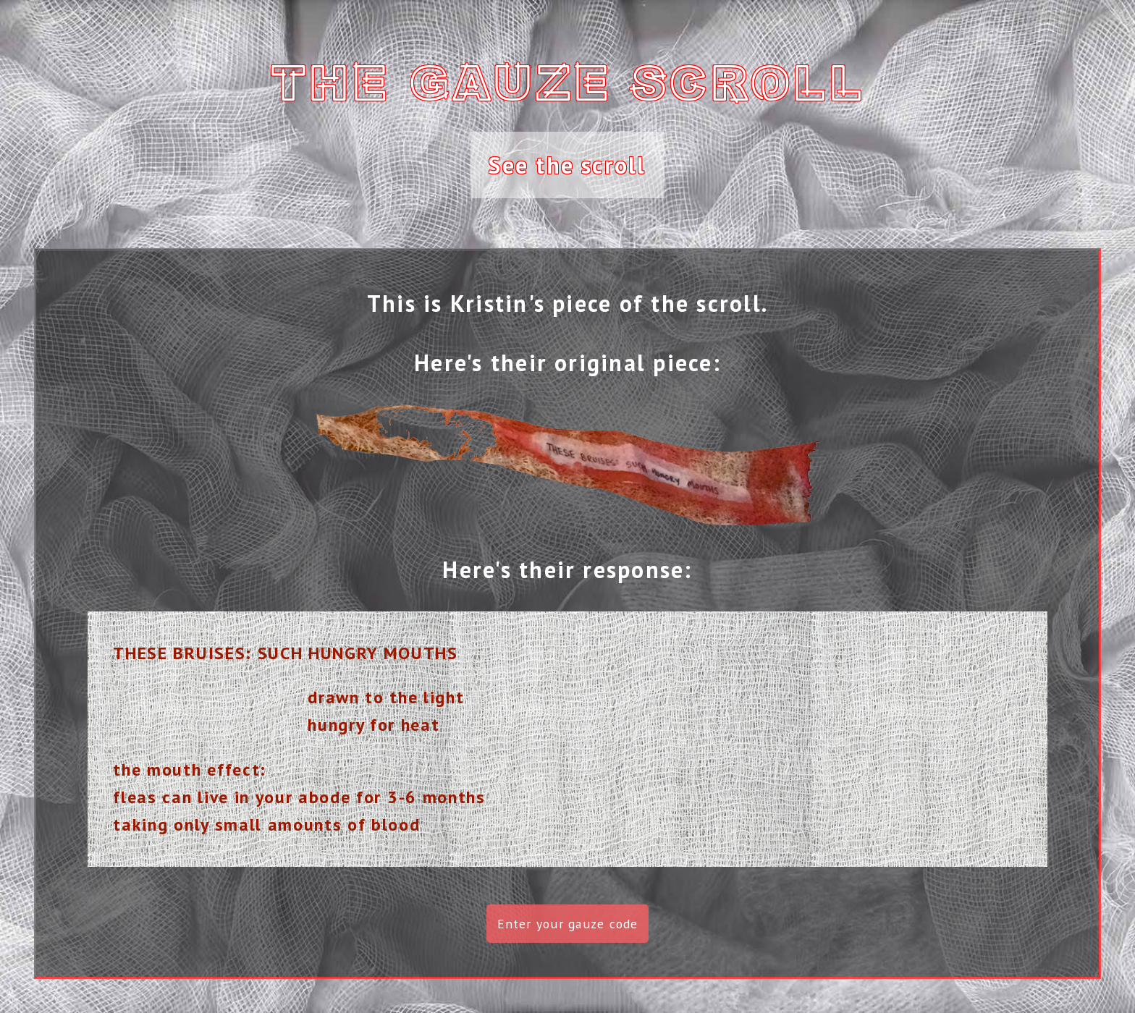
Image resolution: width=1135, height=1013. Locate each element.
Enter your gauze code (567, 923)
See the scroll (567, 165)
